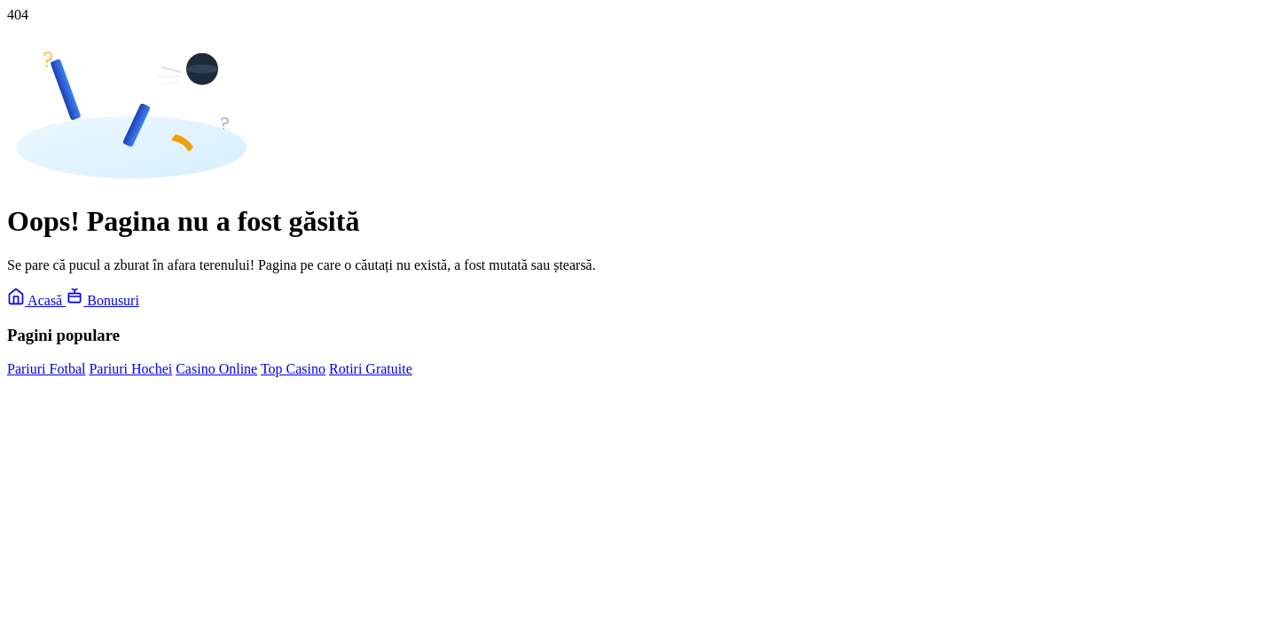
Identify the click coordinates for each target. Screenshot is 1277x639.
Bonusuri (102, 300)
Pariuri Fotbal (46, 368)
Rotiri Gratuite (370, 368)
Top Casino (293, 368)
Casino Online (216, 368)
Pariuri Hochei (130, 368)
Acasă (36, 300)
